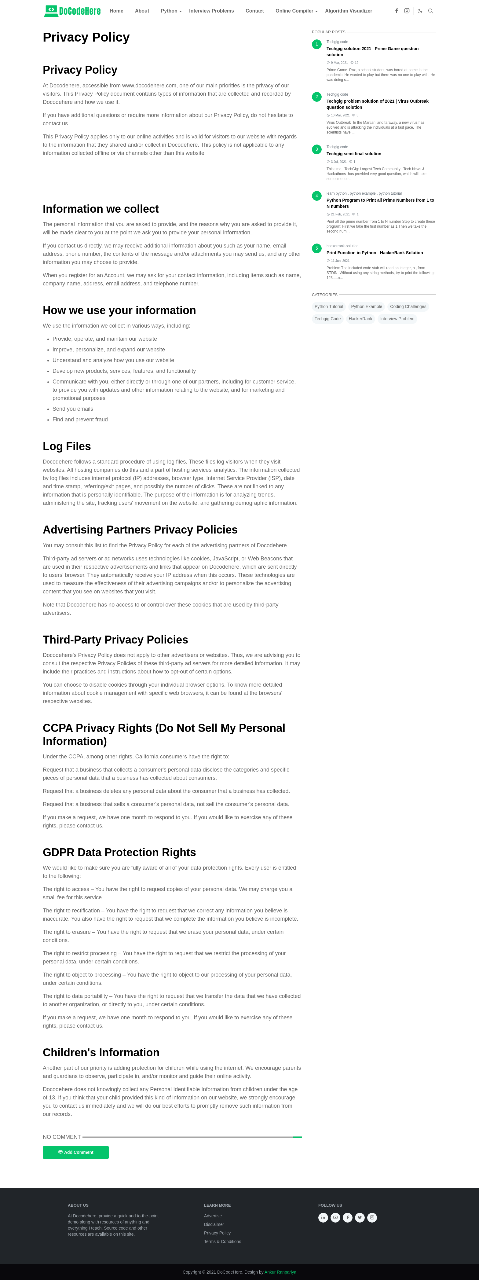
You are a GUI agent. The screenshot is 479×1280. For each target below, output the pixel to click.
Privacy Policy (217, 1232)
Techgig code (337, 42)
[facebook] (396, 11)
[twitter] (360, 1218)
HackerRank (360, 318)
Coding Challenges (408, 306)
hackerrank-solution (343, 246)
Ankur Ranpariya (280, 1272)
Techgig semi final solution (354, 153)
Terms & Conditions (222, 1241)
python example (363, 193)
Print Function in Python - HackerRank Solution (375, 252)
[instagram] (407, 11)
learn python (337, 193)
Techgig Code (328, 318)
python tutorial (390, 193)
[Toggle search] (430, 11)
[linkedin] (323, 1218)
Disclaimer (214, 1224)
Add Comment (75, 1152)
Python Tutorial (329, 306)
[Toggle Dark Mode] (420, 11)
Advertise (213, 1215)
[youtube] (335, 1218)
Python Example (366, 306)
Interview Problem (397, 318)
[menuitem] (116, 11)
